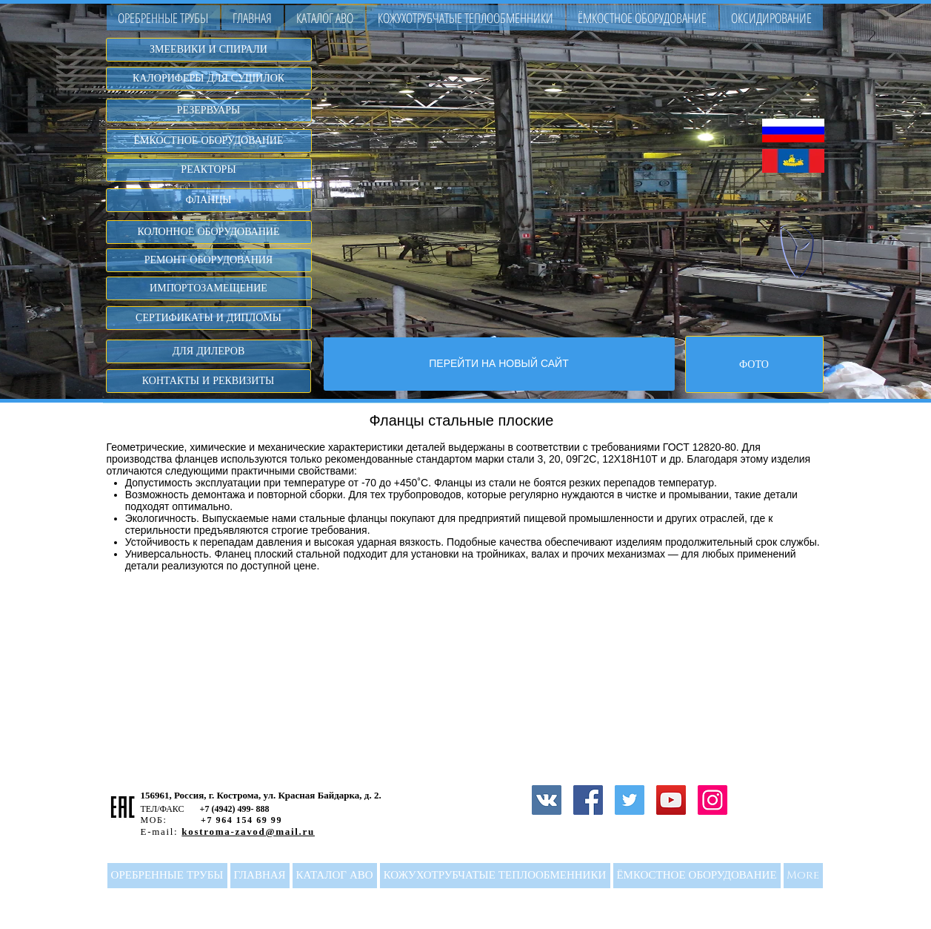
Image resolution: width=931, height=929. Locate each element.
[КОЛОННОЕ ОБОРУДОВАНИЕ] (209, 232)
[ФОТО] (754, 364)
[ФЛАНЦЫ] (209, 200)
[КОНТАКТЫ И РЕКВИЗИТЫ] (208, 381)
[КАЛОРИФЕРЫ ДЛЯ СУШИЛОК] (209, 78)
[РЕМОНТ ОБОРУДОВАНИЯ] (209, 260)
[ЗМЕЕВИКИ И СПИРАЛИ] (209, 50)
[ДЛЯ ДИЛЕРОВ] (209, 351)
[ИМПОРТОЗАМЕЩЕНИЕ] (209, 288)
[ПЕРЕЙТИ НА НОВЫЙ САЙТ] (499, 364)
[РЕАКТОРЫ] (209, 170)
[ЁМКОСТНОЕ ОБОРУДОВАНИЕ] (209, 141)
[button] (325, 17)
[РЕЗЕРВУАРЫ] (209, 110)
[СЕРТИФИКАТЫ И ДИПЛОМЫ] (209, 318)
